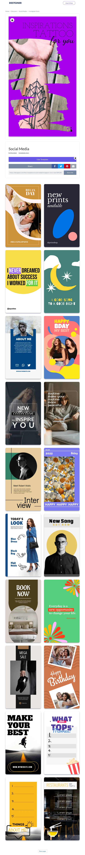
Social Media (23, 11)
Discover (14, 11)
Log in (57, 3)
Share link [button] (70, 172)
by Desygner (13, 153)
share (30, 166)
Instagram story (24, 153)
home (7, 11)
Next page (42, 851)
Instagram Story (34, 11)
